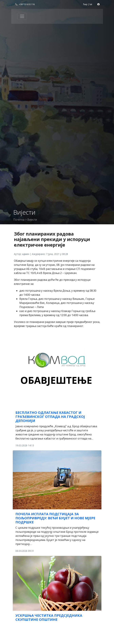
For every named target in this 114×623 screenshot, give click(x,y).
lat (91, 4)
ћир (85, 4)
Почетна (18, 219)
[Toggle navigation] (22, 16)
